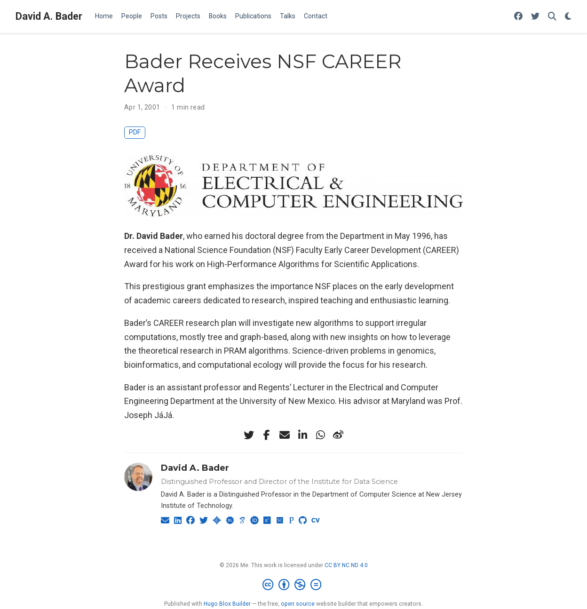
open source (298, 604)
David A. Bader (49, 16)
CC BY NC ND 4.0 (346, 565)
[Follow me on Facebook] (518, 16)
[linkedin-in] (302, 435)
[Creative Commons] (293, 585)
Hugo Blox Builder (227, 604)
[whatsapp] (320, 435)
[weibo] (338, 435)
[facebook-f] (267, 435)
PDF (135, 132)
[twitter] (249, 435)
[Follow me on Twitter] (535, 16)
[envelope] (285, 435)
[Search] (552, 16)
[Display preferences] (568, 16)
